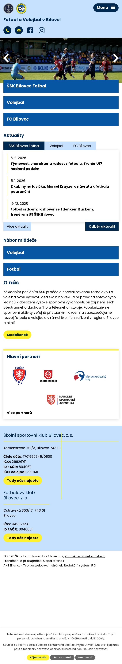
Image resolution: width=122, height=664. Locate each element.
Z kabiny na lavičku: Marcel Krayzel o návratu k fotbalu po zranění (60, 189)
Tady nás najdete (23, 480)
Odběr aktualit (102, 226)
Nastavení (85, 657)
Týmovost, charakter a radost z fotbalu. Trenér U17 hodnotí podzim (56, 166)
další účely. (97, 638)
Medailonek (17, 334)
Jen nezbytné (62, 657)
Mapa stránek (53, 561)
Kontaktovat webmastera (85, 556)
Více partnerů (19, 412)
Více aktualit (17, 226)
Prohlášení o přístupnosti (22, 561)
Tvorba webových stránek (43, 565)
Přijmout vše (38, 657)
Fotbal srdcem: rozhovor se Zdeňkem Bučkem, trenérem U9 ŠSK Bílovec (52, 212)
